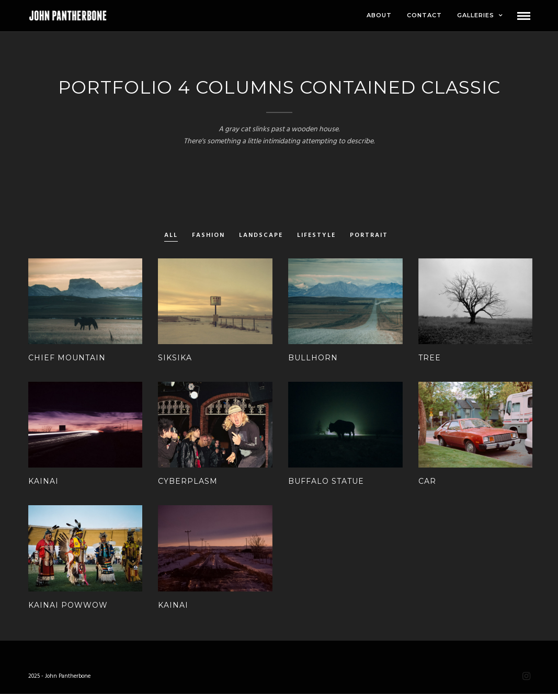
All (171, 236)
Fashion (208, 236)
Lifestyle (316, 236)
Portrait (369, 236)
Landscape (261, 236)
